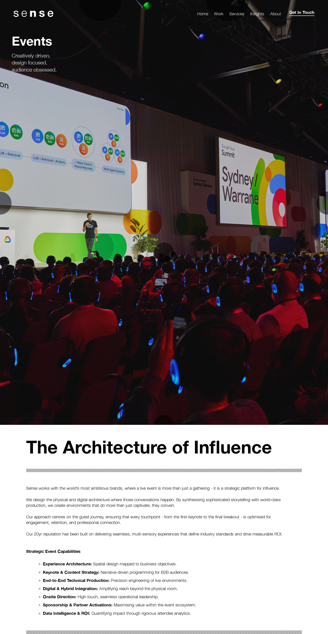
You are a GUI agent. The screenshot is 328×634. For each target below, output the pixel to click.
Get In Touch (301, 12)
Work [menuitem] (218, 13)
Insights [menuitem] (257, 13)
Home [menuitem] (202, 13)
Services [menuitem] (236, 13)
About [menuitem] (275, 13)
